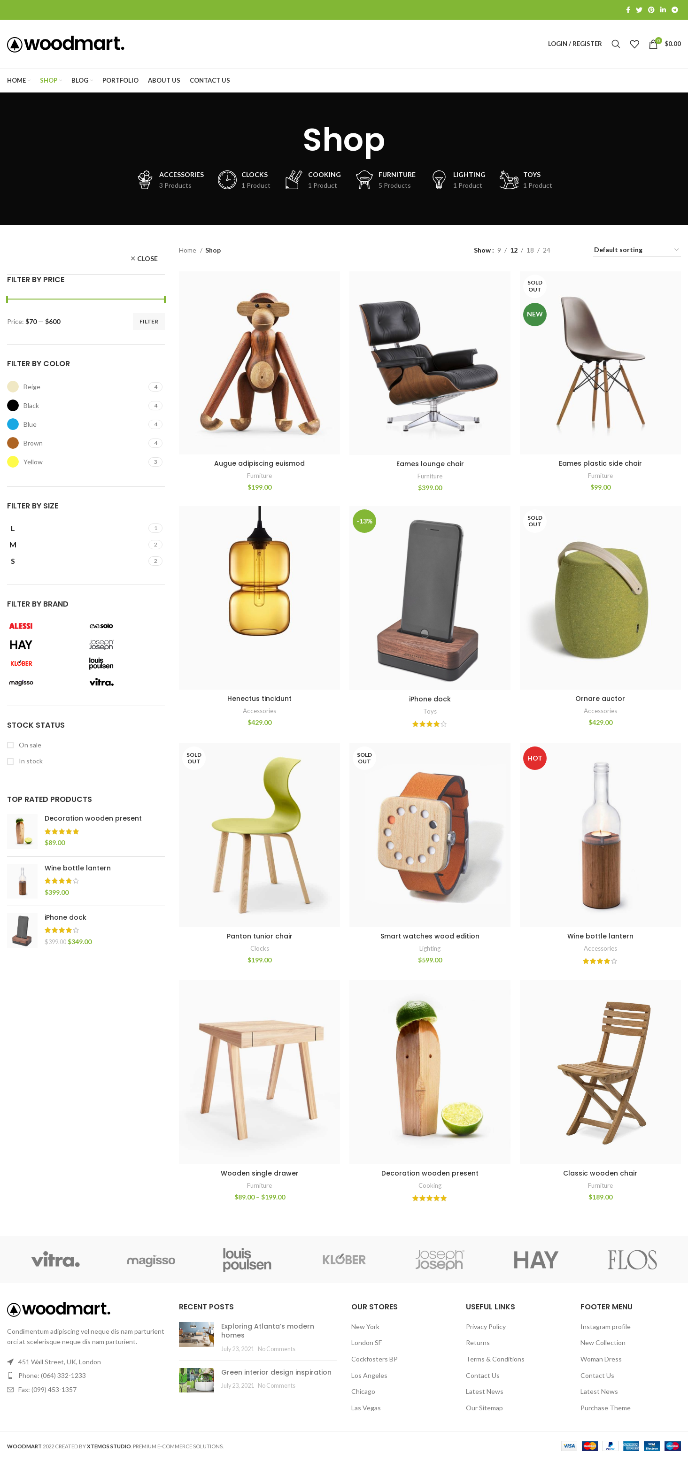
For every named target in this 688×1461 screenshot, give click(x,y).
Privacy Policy (486, 1327)
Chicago (363, 1392)
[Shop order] (637, 250)
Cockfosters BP (374, 1359)
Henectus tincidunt (259, 699)
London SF (366, 1343)
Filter (148, 321)
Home (188, 250)
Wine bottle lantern (78, 868)
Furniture (259, 475)
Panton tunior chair (260, 936)
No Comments (276, 1349)
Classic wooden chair (601, 1173)
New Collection (603, 1343)
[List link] (86, 1376)
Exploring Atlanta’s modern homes (267, 1331)
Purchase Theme (605, 1408)
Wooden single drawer (260, 1173)
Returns (478, 1343)
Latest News (484, 1392)
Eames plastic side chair (600, 464)
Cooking (429, 1186)
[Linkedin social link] (663, 10)
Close (147, 259)
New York (365, 1327)
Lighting (430, 949)
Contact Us (483, 1376)
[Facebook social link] (628, 10)
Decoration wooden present (93, 819)
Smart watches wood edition (429, 936)
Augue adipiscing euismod (259, 464)
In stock (30, 761)
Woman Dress (601, 1359)
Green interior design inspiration (276, 1372)
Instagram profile (605, 1327)
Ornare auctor (601, 699)
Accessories (259, 711)
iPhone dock (65, 917)
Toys (430, 711)
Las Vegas (366, 1408)
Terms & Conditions (495, 1359)
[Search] (616, 44)
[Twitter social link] (639, 10)
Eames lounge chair (430, 464)
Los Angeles (369, 1376)
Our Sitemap (484, 1408)
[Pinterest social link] (651, 10)
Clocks (259, 949)
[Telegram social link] (675, 10)
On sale (29, 745)
